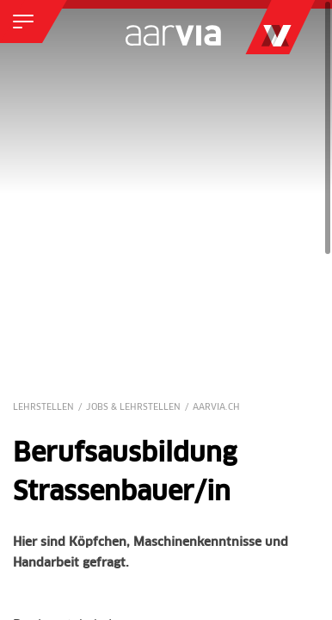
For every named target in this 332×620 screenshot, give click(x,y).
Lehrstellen (43, 407)
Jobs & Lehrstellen (133, 407)
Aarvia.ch (216, 407)
